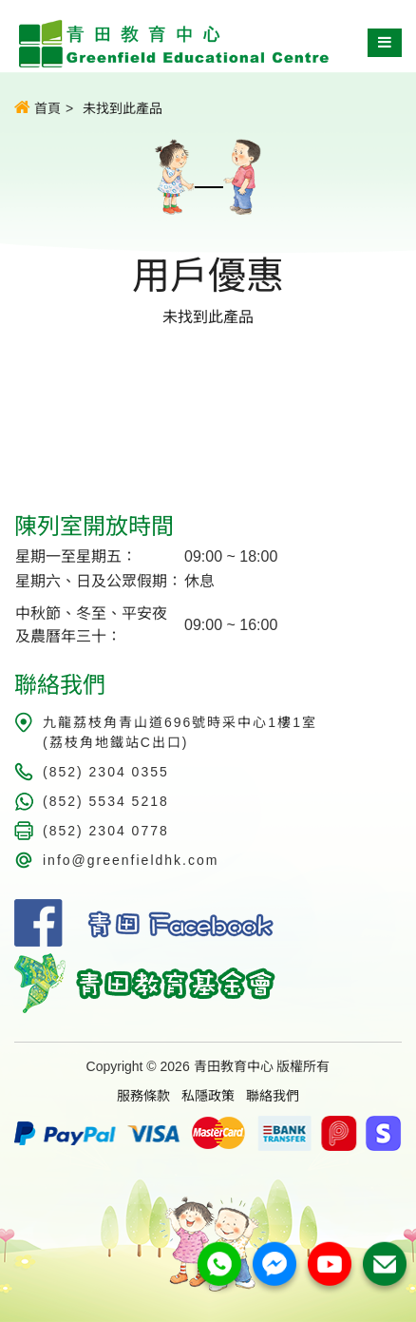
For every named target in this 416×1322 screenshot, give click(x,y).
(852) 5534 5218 (106, 801)
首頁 (37, 107)
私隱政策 (208, 1095)
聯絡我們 (272, 1095)
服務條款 (143, 1095)
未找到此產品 (122, 108)
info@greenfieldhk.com (130, 860)
